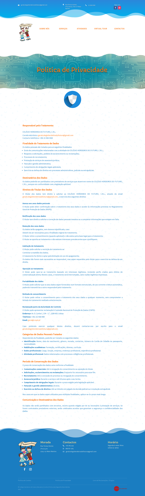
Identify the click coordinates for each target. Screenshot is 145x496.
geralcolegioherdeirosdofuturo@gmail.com (55, 135)
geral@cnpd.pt (34, 320)
